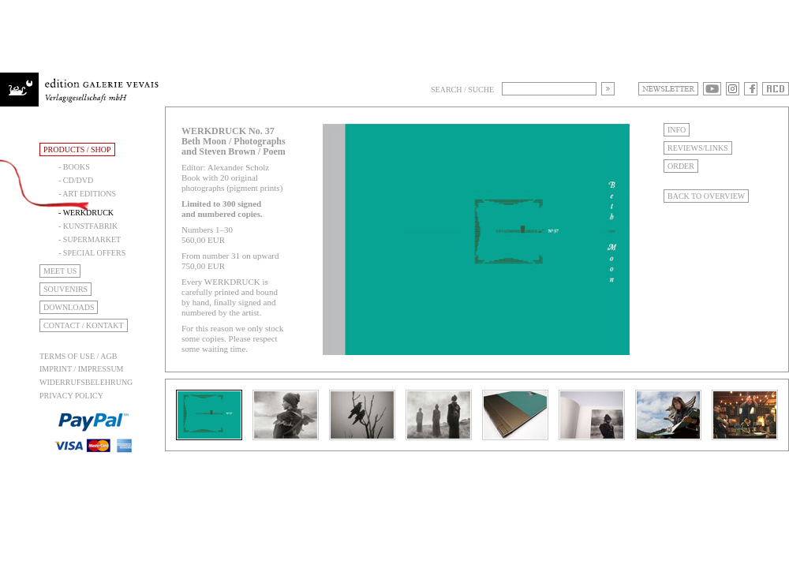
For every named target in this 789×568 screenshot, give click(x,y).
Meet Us (60, 271)
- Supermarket (89, 239)
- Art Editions (87, 193)
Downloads (68, 307)
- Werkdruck (86, 212)
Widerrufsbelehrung (86, 382)
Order (680, 166)
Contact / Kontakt (83, 325)
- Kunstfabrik (88, 226)
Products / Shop (77, 149)
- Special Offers (91, 252)
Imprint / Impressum (81, 368)
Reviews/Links (697, 148)
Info (676, 129)
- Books (74, 167)
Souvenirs (65, 289)
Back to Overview (706, 196)
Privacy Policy (71, 395)
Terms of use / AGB (78, 356)
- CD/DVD (75, 180)
